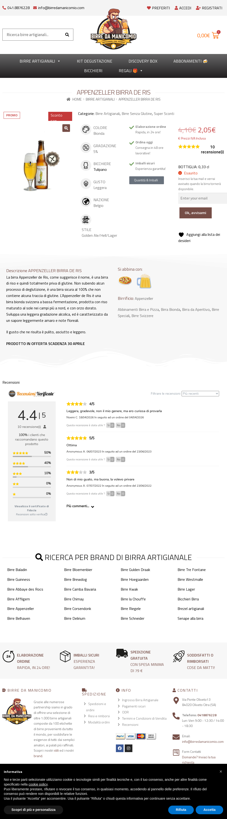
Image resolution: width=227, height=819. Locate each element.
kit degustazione (94, 61)
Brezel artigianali (191, 608)
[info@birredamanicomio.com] (35, 6)
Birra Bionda (170, 309)
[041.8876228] (4, 6)
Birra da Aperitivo (196, 309)
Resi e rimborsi (99, 715)
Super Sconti (164, 113)
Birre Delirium (74, 618)
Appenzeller (144, 298)
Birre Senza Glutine (137, 113)
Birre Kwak (129, 589)
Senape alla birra (190, 618)
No (121, 425)
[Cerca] (67, 34)
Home (77, 99)
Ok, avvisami (195, 212)
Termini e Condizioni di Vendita (144, 718)
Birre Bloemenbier (78, 569)
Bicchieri (93, 71)
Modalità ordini (99, 722)
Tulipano (100, 169)
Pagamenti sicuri (134, 706)
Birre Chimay (74, 599)
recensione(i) (212, 150)
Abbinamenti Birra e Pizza (138, 309)
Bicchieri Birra (188, 599)
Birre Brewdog (75, 579)
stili (56, 750)
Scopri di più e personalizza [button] (33, 810)
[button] (66, 128)
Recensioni (130, 724)
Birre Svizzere (142, 315)
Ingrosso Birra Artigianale (140, 699)
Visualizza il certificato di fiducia (32, 508)
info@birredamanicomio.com (61, 8)
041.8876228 (18, 8)
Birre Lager (186, 589)
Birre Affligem (18, 599)
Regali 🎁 (131, 70)
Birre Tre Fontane (192, 569)
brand (38, 755)
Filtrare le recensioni (185, 393)
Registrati (209, 8)
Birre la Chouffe (133, 599)
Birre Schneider (132, 618)
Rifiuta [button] (181, 810)
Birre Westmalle (190, 579)
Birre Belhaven (18, 618)
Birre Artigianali (40, 61)
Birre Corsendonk (77, 608)
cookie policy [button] (38, 784)
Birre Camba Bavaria (80, 589)
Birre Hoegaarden (135, 579)
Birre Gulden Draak (135, 569)
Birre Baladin (17, 569)
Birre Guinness (18, 579)
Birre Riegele (131, 608)
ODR (125, 712)
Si (110, 425)
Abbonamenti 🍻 (190, 61)
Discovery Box (143, 61)
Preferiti (158, 8)
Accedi (183, 8)
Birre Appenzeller (20, 608)
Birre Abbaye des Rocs (25, 589)
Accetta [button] (209, 810)
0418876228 (206, 714)
